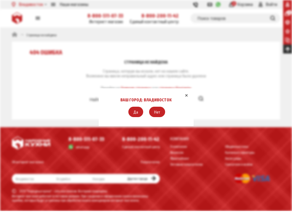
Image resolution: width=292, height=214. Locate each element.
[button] (135, 112)
